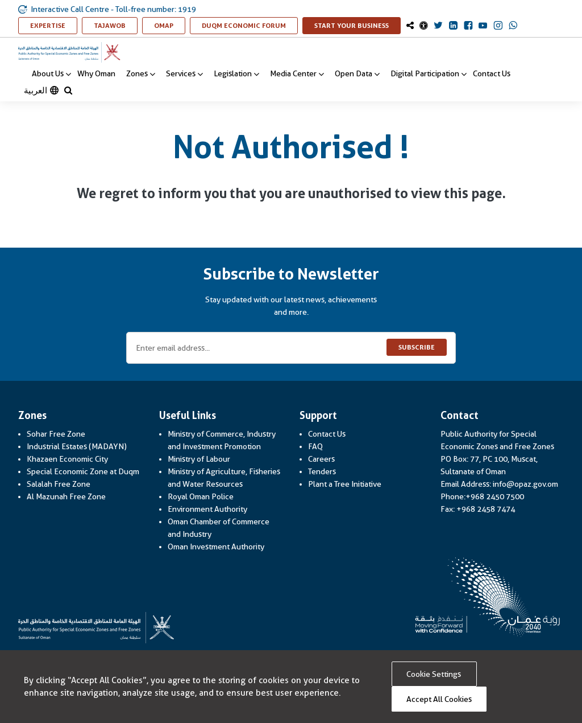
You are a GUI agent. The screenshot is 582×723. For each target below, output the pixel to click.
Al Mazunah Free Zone (66, 496)
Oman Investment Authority (216, 546)
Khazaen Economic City (67, 458)
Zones (140, 74)
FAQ (315, 446)
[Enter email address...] (291, 348)
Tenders (322, 471)
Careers (321, 458)
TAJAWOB (116, 25)
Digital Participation (428, 74)
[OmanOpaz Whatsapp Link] (513, 26)
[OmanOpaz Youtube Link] (483, 26)
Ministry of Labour (199, 458)
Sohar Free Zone (56, 433)
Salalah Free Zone (58, 483)
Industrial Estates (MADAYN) (77, 446)
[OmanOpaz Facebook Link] (468, 26)
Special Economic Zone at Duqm (83, 471)
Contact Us (491, 73)
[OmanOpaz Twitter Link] (438, 26)
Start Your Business (357, 25)
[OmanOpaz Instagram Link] (498, 26)
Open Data (357, 74)
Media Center (297, 74)
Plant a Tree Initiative (344, 483)
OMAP (169, 25)
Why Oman (96, 73)
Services (184, 74)
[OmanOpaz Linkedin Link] (453, 26)
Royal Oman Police (201, 496)
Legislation (236, 74)
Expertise (53, 25)
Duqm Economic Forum (250, 25)
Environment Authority (207, 509)
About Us (51, 74)
